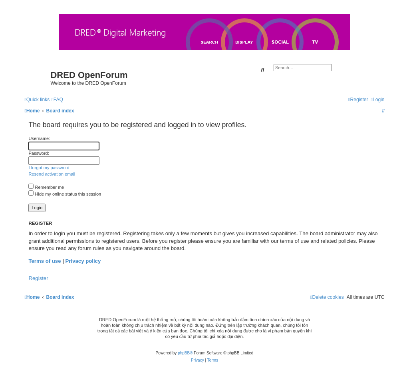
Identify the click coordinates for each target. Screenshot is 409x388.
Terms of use (44, 261)
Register (38, 278)
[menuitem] (57, 99)
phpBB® (185, 353)
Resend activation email (51, 174)
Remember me (46, 187)
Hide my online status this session (64, 194)
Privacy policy (83, 261)
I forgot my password (48, 167)
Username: (39, 138)
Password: (38, 153)
